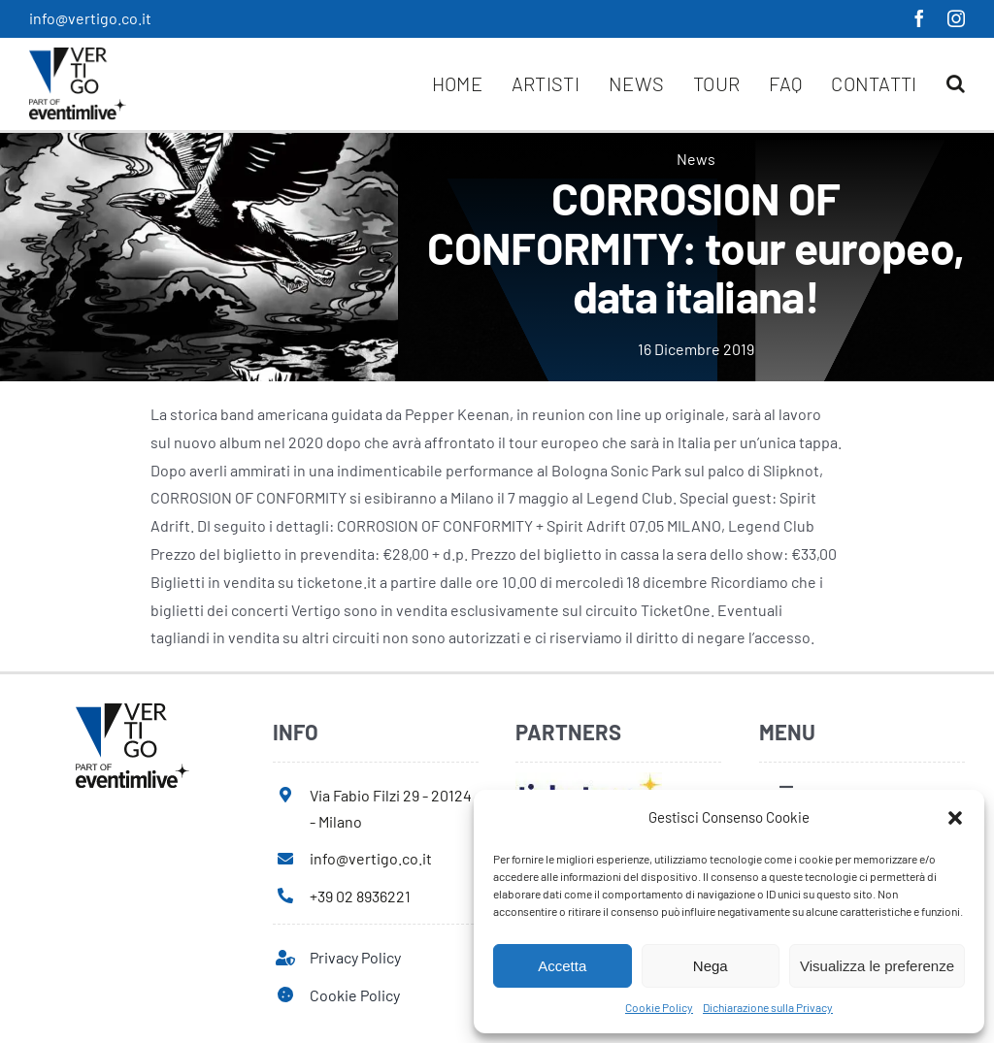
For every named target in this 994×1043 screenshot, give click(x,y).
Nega (710, 966)
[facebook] (919, 18)
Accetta (562, 966)
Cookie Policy (659, 1007)
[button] (955, 818)
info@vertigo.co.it (90, 18)
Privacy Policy (355, 957)
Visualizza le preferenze (877, 966)
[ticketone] (588, 779)
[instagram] (956, 18)
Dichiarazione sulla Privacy (768, 1007)
